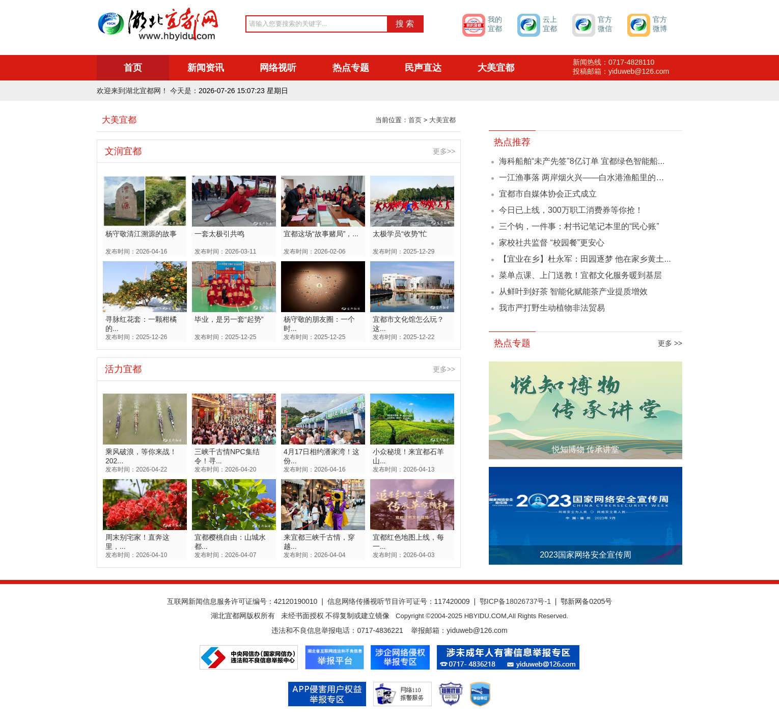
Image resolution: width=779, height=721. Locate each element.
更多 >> (670, 343)
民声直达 (423, 68)
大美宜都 (496, 68)
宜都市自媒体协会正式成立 (548, 193)
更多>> (444, 151)
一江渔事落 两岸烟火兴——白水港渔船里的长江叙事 (593, 177)
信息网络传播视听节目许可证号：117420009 (398, 601)
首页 (133, 68)
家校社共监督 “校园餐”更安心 (551, 242)
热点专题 (350, 68)
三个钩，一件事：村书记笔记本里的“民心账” (579, 226)
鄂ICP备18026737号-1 (515, 601)
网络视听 (278, 68)
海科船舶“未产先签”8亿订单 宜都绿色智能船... (581, 161)
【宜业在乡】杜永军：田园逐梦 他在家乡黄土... (585, 259)
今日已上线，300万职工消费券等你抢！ (571, 210)
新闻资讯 (205, 68)
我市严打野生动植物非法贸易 (552, 307)
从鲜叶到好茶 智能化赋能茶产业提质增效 (573, 291)
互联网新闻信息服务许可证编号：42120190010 (242, 601)
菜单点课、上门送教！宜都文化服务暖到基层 (580, 275)
